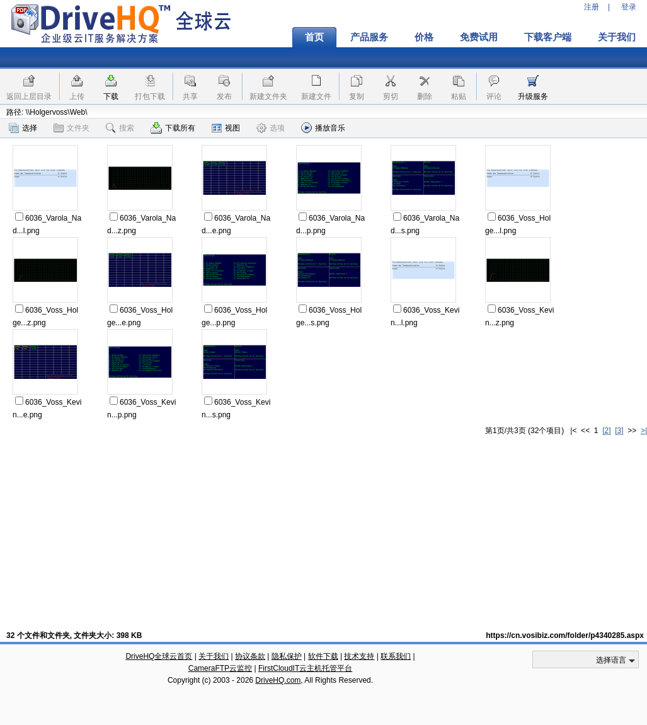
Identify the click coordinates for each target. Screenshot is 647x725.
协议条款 (250, 656)
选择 (23, 128)
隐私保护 (287, 656)
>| (644, 430)
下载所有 (173, 128)
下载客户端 (547, 37)
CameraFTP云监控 (220, 668)
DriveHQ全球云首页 (158, 656)
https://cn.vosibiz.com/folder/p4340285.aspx (565, 635)
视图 (226, 128)
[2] (606, 430)
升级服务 (533, 96)
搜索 (120, 128)
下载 (110, 96)
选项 (270, 128)
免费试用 (479, 37)
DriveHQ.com (278, 680)
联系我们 (396, 656)
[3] (619, 430)
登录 (628, 7)
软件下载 (323, 656)
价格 (424, 37)
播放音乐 (323, 127)
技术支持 (359, 656)
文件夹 (71, 128)
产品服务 (369, 37)
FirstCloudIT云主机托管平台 (305, 668)
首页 (314, 37)
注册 (591, 7)
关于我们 (213, 656)
